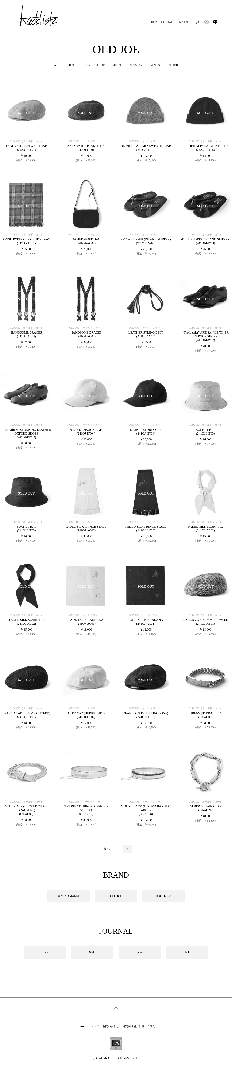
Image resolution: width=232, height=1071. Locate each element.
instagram (206, 22)
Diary (45, 952)
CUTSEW (135, 65)
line (215, 22)
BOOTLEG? (163, 896)
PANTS (155, 65)
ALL (57, 65)
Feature (139, 952)
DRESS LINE (95, 65)
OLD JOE (116, 49)
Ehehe (187, 952)
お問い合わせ (111, 1026)
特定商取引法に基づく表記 (139, 1026)
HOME (81, 1026)
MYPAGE (185, 22)
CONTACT (168, 22)
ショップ (93, 1026)
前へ (107, 848)
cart (198, 22)
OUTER (73, 65)
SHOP (153, 22)
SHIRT (116, 65)
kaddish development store (39, 15)
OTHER (172, 65)
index (116, 1008)
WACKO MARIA (68, 896)
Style (92, 952)
